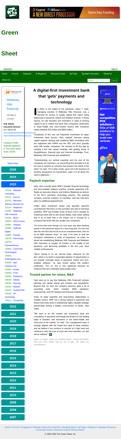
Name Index (13, 163)
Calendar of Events (106, 427)
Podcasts (92, 427)
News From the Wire (51, 427)
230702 (8, 238)
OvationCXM (19, 290)
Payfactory (18, 276)
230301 (8, 283)
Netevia (16, 287)
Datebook (27, 74)
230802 (8, 228)
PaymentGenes (11, 245)
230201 (8, 290)
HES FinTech (19, 221)
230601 (8, 256)
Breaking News (69, 427)
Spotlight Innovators (90, 74)
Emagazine (26, 427)
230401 (8, 276)
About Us (6, 80)
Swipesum (17, 207)
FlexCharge (18, 238)
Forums (15, 74)
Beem (15, 218)
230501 (8, 269)
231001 (8, 218)
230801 (8, 235)
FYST (15, 273)
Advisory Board (77, 430)
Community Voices (44, 430)
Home (4, 74)
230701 (8, 242)
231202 (8, 190)
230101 (8, 300)
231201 (8, 197)
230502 (8, 263)
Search (114, 80)
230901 (8, 225)
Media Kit (108, 74)
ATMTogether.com (13, 259)
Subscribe (7, 69)
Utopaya (17, 225)
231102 (8, 201)
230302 (8, 280)
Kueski (16, 269)
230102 (8, 294)
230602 (8, 249)
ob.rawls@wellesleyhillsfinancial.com (20, 133)
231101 (8, 207)
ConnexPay (18, 300)
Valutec (16, 280)
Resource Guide (58, 74)
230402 (8, 273)
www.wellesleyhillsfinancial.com (17, 136)
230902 (8, 221)
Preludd (16, 235)
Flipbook (36, 427)
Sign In (114, 69)
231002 (8, 211)
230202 (8, 287)
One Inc (16, 197)
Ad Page (73, 74)
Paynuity (17, 283)
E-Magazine (41, 74)
